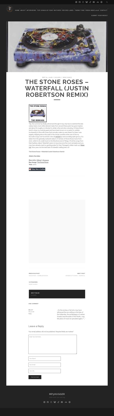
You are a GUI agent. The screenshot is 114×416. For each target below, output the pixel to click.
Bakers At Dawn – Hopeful (75, 271)
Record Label (68, 7)
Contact (103, 7)
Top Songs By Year (46, 7)
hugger (57, 73)
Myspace (46, 156)
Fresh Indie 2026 (92, 7)
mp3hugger (57, 389)
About (23, 7)
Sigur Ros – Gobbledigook (38, 271)
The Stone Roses (42, 158)
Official (39, 156)
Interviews (32, 7)
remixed (58, 132)
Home (17, 7)
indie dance (67, 73)
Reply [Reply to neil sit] (30, 309)
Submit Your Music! (100, 9)
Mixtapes (58, 7)
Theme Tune (79, 7)
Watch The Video (34, 151)
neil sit (30, 305)
